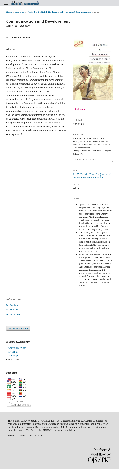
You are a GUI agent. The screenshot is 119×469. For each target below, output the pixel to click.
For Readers (12, 305)
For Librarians (13, 314)
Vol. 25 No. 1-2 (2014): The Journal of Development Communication (59, 11)
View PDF (79, 109)
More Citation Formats (85, 159)
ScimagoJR (13, 355)
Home (9, 11)
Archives (19, 11)
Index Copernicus (17, 347)
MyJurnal (12, 351)
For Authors (12, 309)
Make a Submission (18, 328)
